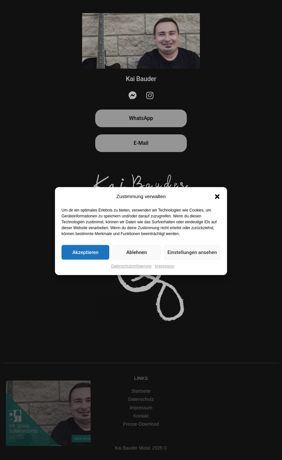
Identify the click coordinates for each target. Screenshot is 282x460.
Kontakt (141, 415)
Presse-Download (141, 424)
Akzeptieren (85, 259)
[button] (217, 203)
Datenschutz (141, 399)
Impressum (164, 273)
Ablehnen (136, 259)
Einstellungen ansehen (192, 259)
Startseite (140, 391)
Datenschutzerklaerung (131, 273)
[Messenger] (133, 95)
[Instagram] (149, 95)
